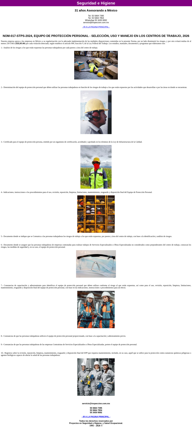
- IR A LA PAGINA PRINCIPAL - (96, 27)
